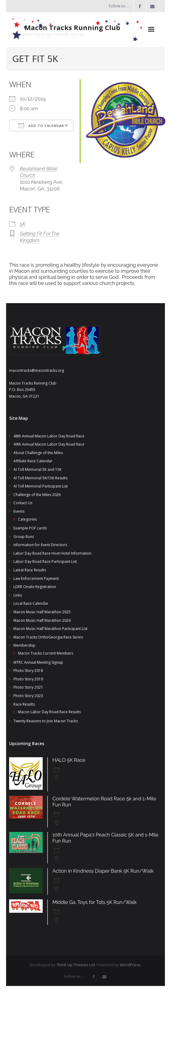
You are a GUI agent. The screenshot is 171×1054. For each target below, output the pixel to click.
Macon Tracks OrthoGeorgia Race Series (48, 637)
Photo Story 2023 (28, 695)
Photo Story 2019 (28, 679)
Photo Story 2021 (28, 687)
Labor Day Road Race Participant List (45, 561)
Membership (24, 645)
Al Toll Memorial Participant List (40, 486)
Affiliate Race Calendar (32, 461)
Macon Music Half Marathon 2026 (42, 620)
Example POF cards (30, 528)
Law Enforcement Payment (36, 578)
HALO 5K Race (68, 760)
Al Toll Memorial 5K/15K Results (40, 478)
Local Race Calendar (30, 603)
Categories (27, 519)
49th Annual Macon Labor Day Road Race (48, 444)
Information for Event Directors (40, 544)
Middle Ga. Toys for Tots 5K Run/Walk (94, 902)
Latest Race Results (29, 570)
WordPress (130, 964)
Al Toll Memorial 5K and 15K (37, 469)
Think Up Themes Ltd (75, 964)
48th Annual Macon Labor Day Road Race (48, 436)
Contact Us (22, 502)
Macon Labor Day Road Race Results (49, 711)
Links (17, 595)
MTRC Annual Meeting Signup (38, 662)
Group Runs (23, 536)
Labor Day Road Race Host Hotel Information (52, 553)
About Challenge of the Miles (38, 452)
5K (22, 224)
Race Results (24, 704)
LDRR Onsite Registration (34, 586)
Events (18, 511)
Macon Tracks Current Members (45, 653)
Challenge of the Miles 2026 (37, 494)
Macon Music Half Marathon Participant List (50, 628)
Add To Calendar (41, 125)
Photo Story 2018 (28, 670)
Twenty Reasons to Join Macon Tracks (45, 721)
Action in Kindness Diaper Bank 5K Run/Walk (103, 871)
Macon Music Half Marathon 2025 (42, 611)
